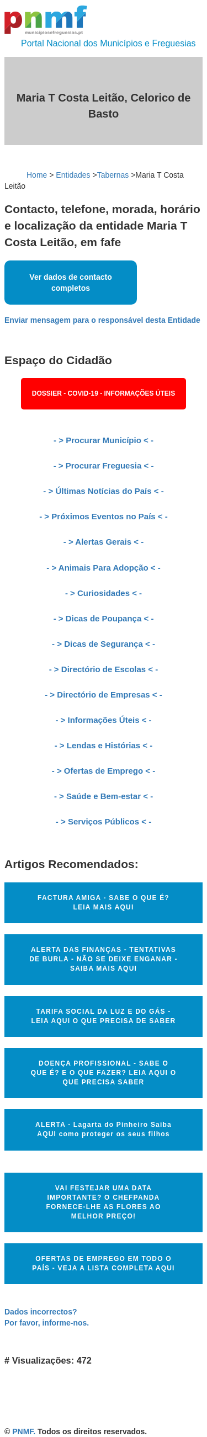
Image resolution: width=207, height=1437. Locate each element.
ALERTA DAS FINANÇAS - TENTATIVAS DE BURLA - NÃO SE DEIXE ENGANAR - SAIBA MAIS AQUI (103, 959)
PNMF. (23, 1431)
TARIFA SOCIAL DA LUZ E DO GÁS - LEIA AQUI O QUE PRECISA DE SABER (103, 1016)
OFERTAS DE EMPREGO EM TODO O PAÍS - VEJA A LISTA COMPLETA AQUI (103, 1263)
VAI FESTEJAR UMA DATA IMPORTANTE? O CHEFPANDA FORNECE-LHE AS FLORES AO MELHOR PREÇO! (103, 1202)
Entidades (73, 175)
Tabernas (113, 175)
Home (36, 175)
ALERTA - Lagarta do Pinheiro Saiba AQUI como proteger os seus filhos (103, 1129)
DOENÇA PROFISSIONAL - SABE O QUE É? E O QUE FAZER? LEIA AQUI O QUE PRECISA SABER (103, 1073)
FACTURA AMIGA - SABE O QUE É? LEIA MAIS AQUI (103, 902)
